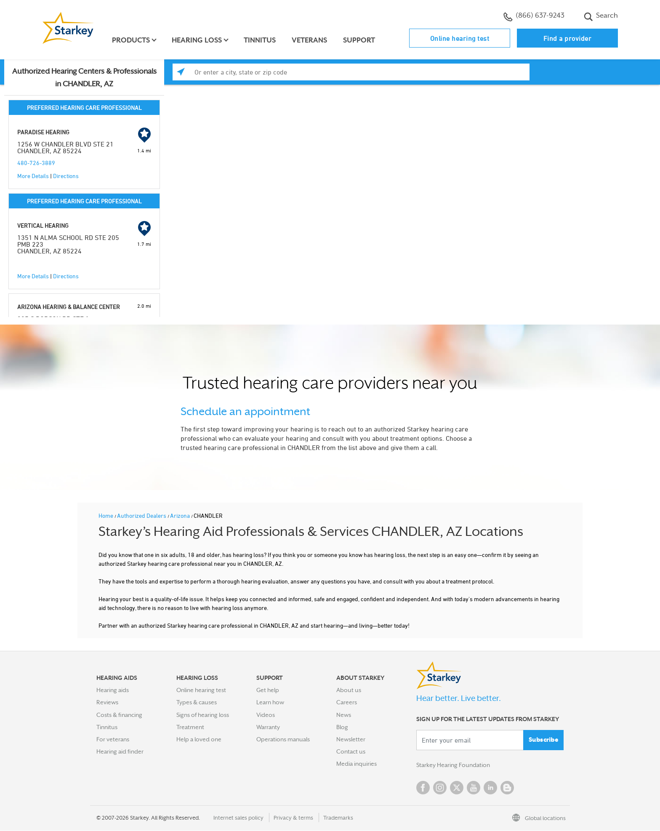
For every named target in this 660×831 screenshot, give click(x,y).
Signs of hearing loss (202, 714)
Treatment (190, 727)
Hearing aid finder (120, 751)
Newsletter (350, 739)
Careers (346, 702)
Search (601, 16)
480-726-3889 (36, 162)
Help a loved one (198, 739)
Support (359, 40)
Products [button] (131, 40)
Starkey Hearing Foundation (453, 765)
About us (348, 690)
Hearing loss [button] (197, 40)
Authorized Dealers (142, 515)
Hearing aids (112, 690)
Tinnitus (260, 40)
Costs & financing (119, 714)
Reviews (107, 702)
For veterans (112, 739)
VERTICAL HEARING (43, 225)
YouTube (473, 788)
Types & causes (196, 702)
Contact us (350, 751)
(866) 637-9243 (533, 16)
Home (106, 515)
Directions (66, 175)
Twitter (456, 788)
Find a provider (567, 38)
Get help (267, 690)
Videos (265, 714)
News (343, 714)
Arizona (180, 515)
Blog (342, 727)
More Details (33, 175)
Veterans (309, 40)
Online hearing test (460, 38)
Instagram (440, 788)
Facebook (423, 788)
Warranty (268, 727)
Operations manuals (283, 739)
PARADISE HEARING (43, 132)
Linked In (490, 788)
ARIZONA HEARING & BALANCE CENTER (68, 306)
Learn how (270, 702)
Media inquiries (356, 763)
